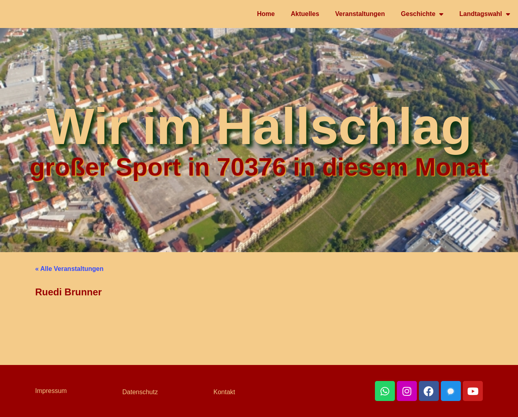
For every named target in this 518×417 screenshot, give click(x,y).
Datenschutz (140, 392)
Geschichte (422, 14)
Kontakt (224, 392)
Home (266, 13)
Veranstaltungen (360, 13)
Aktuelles (305, 13)
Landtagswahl (484, 14)
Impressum (51, 390)
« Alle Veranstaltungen (69, 268)
